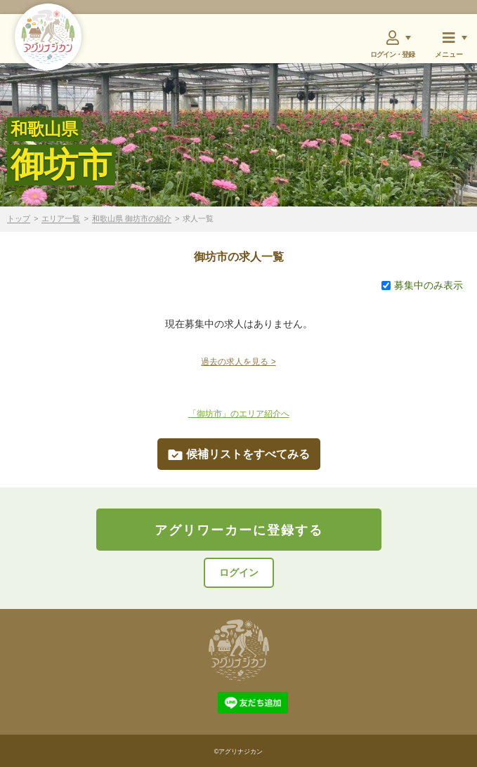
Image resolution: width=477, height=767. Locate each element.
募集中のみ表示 (422, 285)
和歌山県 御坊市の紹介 (131, 219)
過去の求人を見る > (238, 362)
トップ (18, 219)
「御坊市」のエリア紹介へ (238, 414)
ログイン (239, 572)
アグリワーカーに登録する (239, 530)
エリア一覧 (60, 219)
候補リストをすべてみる (239, 454)
